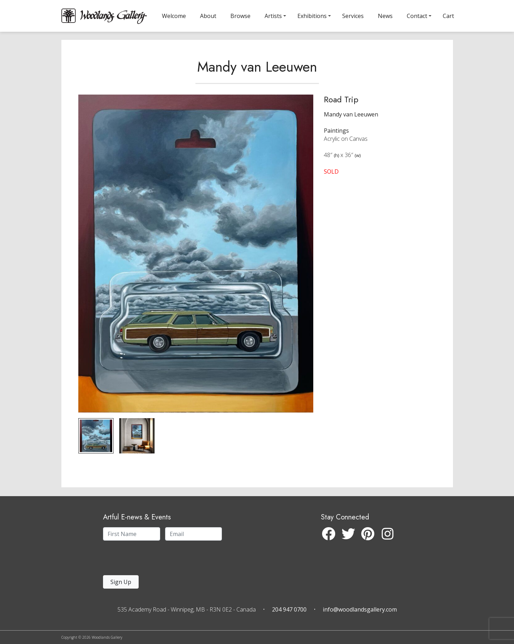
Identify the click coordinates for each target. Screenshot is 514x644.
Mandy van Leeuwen (257, 75)
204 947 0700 (289, 609)
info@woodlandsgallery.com (360, 609)
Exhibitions (312, 16)
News (385, 16)
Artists (273, 16)
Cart (448, 16)
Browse (240, 16)
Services (353, 16)
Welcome (174, 16)
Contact (417, 16)
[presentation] (146, 560)
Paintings (336, 139)
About (208, 16)
